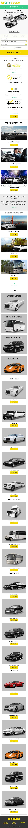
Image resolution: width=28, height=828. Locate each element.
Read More (14, 72)
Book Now (14, 116)
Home (5, 822)
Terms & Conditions (12, 826)
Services (23, 822)
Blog (19, 826)
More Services (14, 113)
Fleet (14, 822)
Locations (5, 823)
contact (14, 823)
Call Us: (14, 31)
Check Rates (14, 144)
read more (8, 207)
